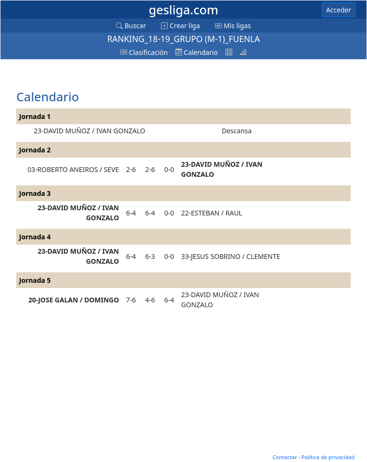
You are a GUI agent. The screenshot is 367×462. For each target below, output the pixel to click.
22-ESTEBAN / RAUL (211, 212)
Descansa (237, 130)
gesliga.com (183, 9)
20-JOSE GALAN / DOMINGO (73, 299)
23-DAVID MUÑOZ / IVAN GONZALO (89, 130)
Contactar (284, 457)
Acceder (338, 9)
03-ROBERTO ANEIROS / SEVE (73, 169)
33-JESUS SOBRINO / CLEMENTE (230, 256)
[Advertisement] (92, 75)
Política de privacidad (328, 457)
